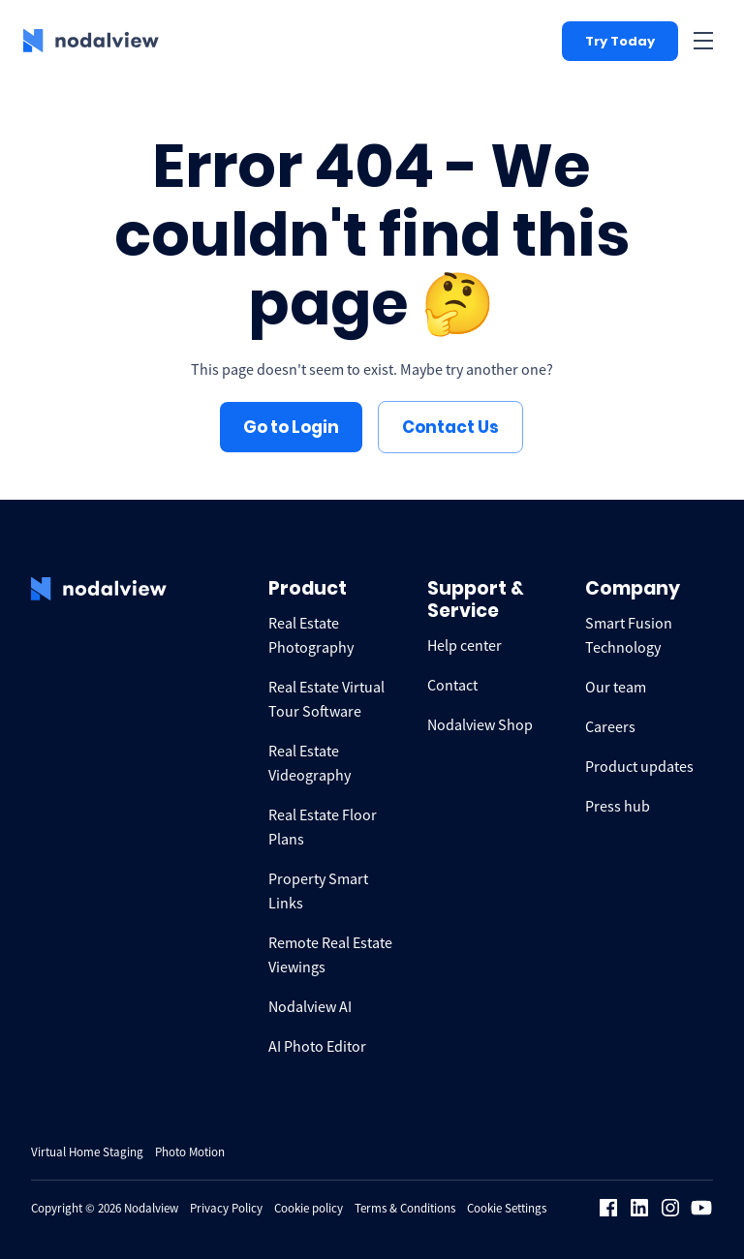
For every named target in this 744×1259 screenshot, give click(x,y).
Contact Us (450, 427)
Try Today (620, 41)
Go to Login (291, 427)
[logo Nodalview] (91, 40)
